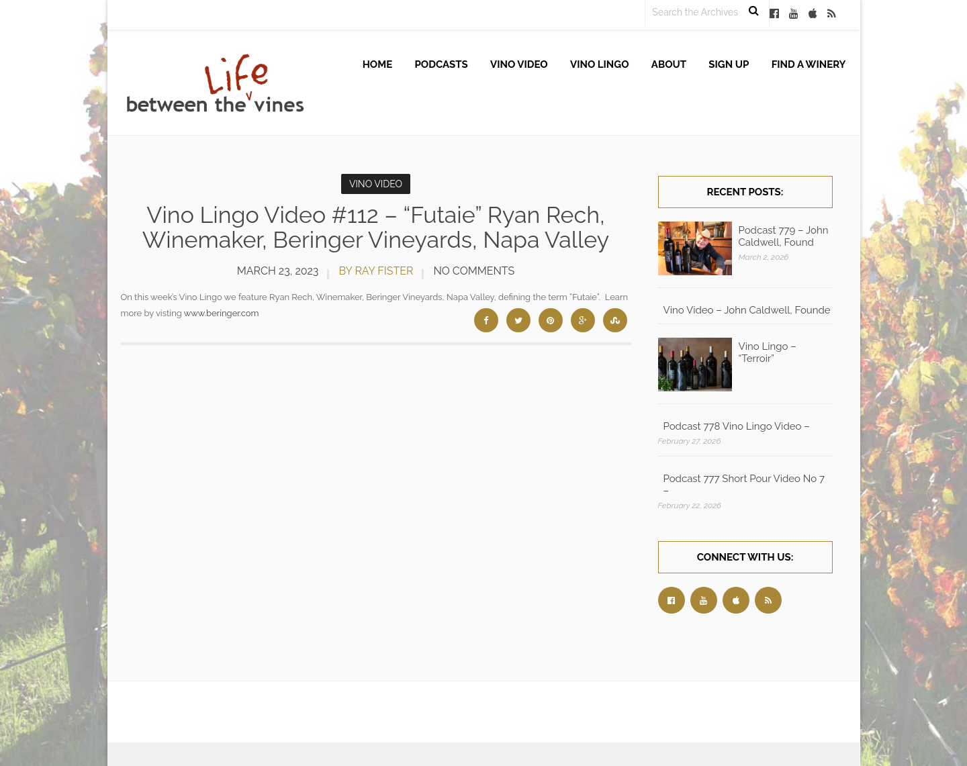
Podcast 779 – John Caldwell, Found (784, 236)
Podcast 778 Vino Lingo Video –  (738, 426)
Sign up (728, 64)
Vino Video (519, 64)
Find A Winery (809, 64)
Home (378, 64)
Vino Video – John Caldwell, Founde (747, 310)
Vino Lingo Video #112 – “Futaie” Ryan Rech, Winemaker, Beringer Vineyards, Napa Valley (375, 227)
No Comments (473, 271)
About (668, 64)
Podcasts (441, 64)
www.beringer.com (221, 313)
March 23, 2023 (278, 271)
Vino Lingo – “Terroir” (767, 352)
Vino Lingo (599, 64)
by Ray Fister (375, 271)
